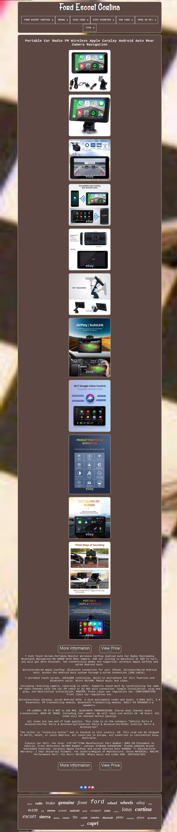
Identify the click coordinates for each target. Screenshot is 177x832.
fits (75, 817)
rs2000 (84, 818)
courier (95, 817)
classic (66, 818)
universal (130, 818)
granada (152, 818)
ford (97, 802)
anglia (116, 811)
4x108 (33, 810)
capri (93, 823)
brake (50, 803)
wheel (112, 803)
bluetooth (108, 817)
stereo (51, 810)
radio (38, 803)
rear (150, 804)
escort (29, 816)
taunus (56, 818)
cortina (143, 809)
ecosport (96, 810)
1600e (107, 810)
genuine (66, 802)
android (74, 810)
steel (82, 825)
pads (85, 811)
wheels (126, 802)
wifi (42, 811)
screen (62, 810)
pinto (119, 817)
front (82, 802)
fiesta (29, 804)
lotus (127, 809)
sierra (44, 816)
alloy (140, 802)
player (140, 817)
